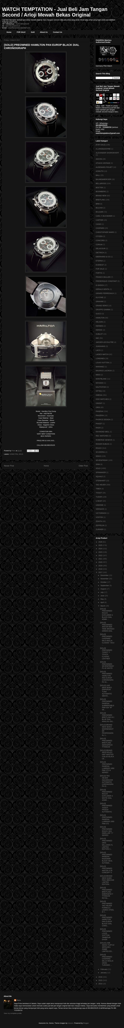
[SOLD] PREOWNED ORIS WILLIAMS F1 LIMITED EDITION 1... (106, 844)
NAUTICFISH (101, 387)
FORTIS (99, 273)
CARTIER (99, 220)
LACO (98, 350)
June (102, 596)
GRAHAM (99, 301)
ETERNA (99, 261)
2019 (100, 566)
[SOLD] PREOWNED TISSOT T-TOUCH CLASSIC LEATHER (106, 653)
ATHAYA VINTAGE (103, 163)
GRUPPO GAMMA (103, 310)
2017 (100, 572)
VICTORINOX (101, 513)
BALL (98, 175)
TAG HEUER (101, 485)
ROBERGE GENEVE (104, 440)
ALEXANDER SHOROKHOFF (107, 153)
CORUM (99, 245)
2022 (100, 555)
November (104, 579)
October (103, 582)
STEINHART (101, 481)
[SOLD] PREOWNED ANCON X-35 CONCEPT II (106, 869)
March (103, 606)
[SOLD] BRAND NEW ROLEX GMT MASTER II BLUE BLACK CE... (107, 754)
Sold (33, 32)
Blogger (86, 1023)
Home (9, 32)
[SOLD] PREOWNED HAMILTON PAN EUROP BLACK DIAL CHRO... (106, 920)
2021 (100, 559)
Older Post (83, 466)
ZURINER (99, 529)
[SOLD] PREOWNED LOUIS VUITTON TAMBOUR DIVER (106, 934)
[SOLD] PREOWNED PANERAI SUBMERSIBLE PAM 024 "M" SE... (107, 704)
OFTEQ (99, 391)
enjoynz (70, 1023)
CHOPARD (100, 228)
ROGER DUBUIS (102, 444)
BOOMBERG (101, 192)
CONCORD (100, 240)
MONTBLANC (101, 379)
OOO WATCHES (102, 399)
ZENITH (99, 521)
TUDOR (99, 497)
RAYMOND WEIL (102, 432)
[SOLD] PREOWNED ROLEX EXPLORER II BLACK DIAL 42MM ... (106, 614)
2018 (100, 569)
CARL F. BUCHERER (104, 216)
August (103, 589)
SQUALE (99, 477)
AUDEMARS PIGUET (104, 167)
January (103, 973)
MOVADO (99, 383)
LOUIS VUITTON (102, 363)
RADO (98, 428)
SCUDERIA (100, 452)
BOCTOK (99, 188)
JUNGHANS (100, 346)
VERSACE (100, 509)
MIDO (98, 375)
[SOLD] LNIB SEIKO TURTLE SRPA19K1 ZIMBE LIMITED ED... (107, 947)
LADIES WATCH (102, 354)
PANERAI (99, 411)
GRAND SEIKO (102, 306)
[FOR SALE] (100, 145)
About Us (44, 32)
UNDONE (99, 505)
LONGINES (100, 358)
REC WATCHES (102, 436)
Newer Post (9, 466)
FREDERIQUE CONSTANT (106, 281)
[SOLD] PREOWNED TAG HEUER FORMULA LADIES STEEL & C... (107, 906)
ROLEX (99, 448)
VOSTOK (99, 517)
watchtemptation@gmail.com (19, 28)
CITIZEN (99, 236)
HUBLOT (99, 334)
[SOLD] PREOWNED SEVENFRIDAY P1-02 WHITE (107, 665)
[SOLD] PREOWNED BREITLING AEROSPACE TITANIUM (106, 743)
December (104, 575)
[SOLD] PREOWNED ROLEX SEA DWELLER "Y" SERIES (106, 831)
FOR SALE (21, 32)
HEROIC (99, 330)
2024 (100, 549)
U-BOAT (99, 501)
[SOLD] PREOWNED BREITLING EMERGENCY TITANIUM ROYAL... (106, 893)
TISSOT (99, 493)
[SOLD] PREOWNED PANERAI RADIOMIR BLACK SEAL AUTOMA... (106, 857)
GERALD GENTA (102, 289)
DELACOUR (100, 248)
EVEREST (100, 265)
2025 (100, 545)
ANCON (99, 159)
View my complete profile (13, 1013)
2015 (100, 980)
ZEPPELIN (100, 525)
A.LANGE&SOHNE (103, 149)
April (102, 602)
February (104, 969)
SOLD (21, 454)
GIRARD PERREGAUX (105, 293)
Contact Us (57, 32)
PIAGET (99, 424)
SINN (98, 464)
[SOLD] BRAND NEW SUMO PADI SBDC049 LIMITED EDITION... (107, 880)
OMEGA (99, 395)
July (102, 592)
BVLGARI (99, 212)
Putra (19, 1000)
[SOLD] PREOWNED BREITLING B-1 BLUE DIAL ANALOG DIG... (107, 717)
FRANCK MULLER (103, 277)
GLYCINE (99, 297)
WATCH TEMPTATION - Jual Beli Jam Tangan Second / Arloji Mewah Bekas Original (54, 12)
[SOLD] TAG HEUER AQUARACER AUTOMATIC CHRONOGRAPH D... (106, 781)
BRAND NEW (101, 196)
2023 (100, 552)
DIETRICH (100, 253)
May (102, 599)
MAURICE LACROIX (104, 371)
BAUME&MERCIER (103, 179)
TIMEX (98, 489)
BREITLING (100, 200)
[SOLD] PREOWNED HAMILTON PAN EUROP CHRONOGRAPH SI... (106, 677)
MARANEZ (100, 367)
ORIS (98, 407)
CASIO (98, 224)
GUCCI (98, 314)
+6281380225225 (22, 24)
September (104, 585)
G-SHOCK (100, 285)
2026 (100, 542)
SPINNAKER (101, 472)
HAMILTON (14, 454)
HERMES (99, 326)
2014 (100, 984)
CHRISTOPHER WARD (105, 232)
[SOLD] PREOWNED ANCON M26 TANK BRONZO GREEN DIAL (107, 627)
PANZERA (100, 415)
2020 (100, 562)
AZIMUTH (99, 171)
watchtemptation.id (12, 26)
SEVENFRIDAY (102, 460)
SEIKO (98, 456)
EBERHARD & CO (103, 257)
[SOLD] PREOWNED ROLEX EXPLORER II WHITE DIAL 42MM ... (106, 795)
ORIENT (99, 403)
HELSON (99, 322)
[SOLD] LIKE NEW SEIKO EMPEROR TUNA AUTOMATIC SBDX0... (106, 690)
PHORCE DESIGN (103, 420)
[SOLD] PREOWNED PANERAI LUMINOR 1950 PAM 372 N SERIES (107, 767)
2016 (100, 977)
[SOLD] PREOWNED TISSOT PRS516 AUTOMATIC (106, 807)
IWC (97, 338)
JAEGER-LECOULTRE (105, 342)
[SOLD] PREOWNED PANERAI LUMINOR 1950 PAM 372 (107, 819)
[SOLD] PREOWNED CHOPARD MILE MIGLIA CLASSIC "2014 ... (107, 639)
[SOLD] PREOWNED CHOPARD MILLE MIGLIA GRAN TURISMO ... (106, 960)
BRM (98, 204)
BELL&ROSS (101, 183)
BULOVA (99, 208)
